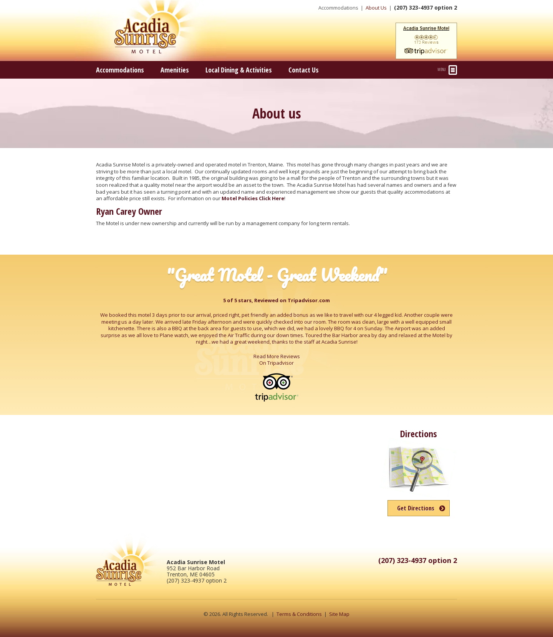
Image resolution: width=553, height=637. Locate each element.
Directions (418, 433)
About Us (376, 7)
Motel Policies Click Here (253, 198)
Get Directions (415, 508)
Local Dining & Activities (238, 69)
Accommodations (338, 7)
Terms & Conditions (299, 614)
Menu (447, 70)
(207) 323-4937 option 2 (425, 7)
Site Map (339, 614)
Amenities (175, 69)
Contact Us (303, 69)
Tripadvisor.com (309, 300)
